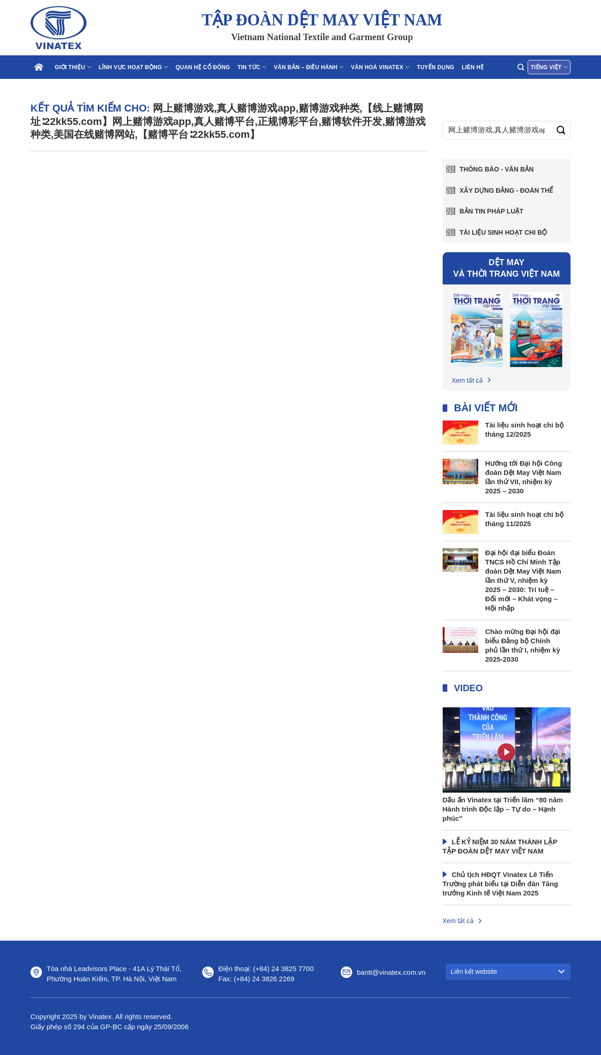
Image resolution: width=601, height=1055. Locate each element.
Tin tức (251, 67)
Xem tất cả (467, 380)
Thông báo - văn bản (497, 169)
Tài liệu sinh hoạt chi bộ (503, 232)
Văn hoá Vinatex (380, 67)
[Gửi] (561, 130)
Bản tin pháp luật (491, 211)
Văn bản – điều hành (308, 67)
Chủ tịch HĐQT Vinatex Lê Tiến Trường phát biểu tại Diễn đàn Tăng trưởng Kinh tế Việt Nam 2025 (500, 884)
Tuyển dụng (435, 67)
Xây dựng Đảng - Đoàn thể (506, 190)
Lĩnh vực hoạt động (133, 67)
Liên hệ (473, 67)
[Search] (521, 67)
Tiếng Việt (549, 67)
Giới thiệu (73, 67)
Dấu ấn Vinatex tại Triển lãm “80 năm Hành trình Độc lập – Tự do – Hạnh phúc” (503, 809)
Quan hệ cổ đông (202, 67)
